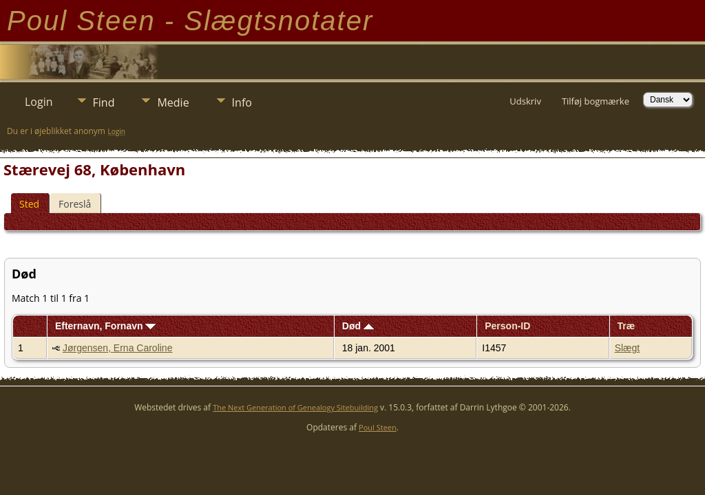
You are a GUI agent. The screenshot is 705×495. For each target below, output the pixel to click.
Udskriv (525, 101)
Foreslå (75, 203)
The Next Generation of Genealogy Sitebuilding (295, 407)
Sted (29, 203)
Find (104, 102)
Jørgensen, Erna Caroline (118, 347)
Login (39, 101)
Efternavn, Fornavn (105, 325)
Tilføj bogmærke (595, 101)
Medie (173, 102)
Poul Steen (378, 427)
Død (358, 325)
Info (242, 102)
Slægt (627, 347)
